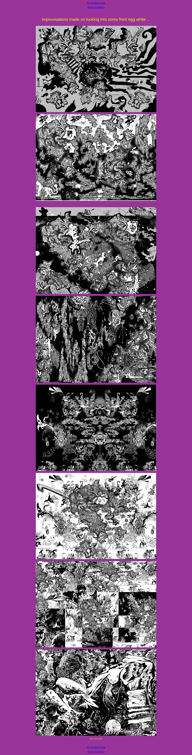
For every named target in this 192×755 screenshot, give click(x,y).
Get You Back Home (96, 3)
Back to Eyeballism (96, 7)
